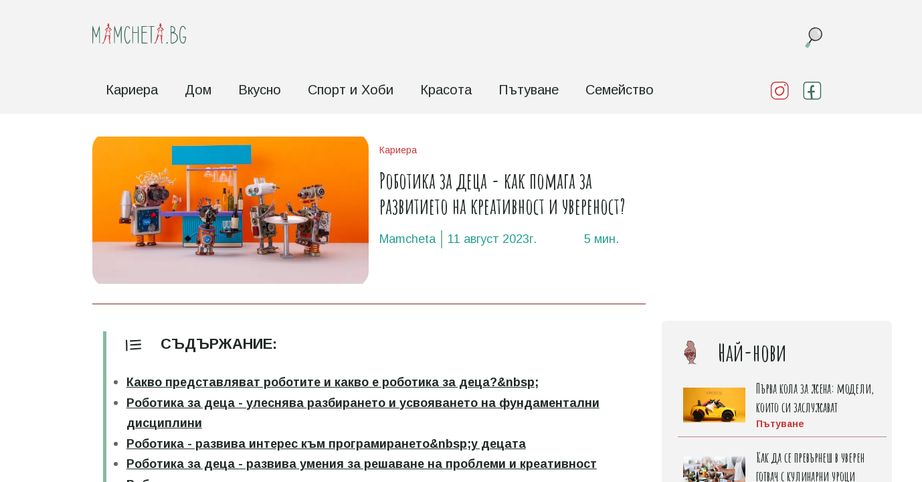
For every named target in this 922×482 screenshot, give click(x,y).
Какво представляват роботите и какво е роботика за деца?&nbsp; (332, 382)
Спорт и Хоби (350, 89)
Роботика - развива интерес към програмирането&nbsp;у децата (326, 444)
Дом (198, 89)
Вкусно (259, 89)
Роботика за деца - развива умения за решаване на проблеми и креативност (361, 464)
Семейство (619, 89)
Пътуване (528, 89)
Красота (446, 89)
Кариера (132, 89)
